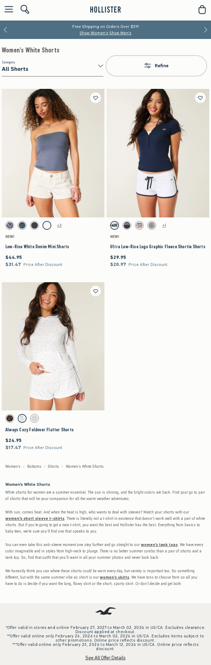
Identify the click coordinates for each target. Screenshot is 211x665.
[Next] (205, 29)
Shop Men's (120, 33)
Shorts (53, 466)
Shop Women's (94, 33)
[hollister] (105, 10)
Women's (13, 466)
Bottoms (34, 466)
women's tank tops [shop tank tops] (159, 544)
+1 (164, 225)
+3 (59, 225)
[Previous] (5, 29)
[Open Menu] (7, 9)
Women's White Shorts (30, 50)
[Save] (95, 97)
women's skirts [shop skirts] (114, 577)
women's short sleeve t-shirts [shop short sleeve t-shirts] (34, 518)
